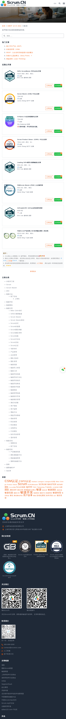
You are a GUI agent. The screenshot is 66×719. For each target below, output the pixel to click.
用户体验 (14, 406)
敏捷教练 (9, 305)
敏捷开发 (9, 302)
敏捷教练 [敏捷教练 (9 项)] (36, 493)
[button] (59, 3)
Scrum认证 (15, 345)
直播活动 (14, 443)
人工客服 (40, 263)
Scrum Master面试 (17, 320)
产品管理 (14, 352)
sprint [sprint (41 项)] (29, 487)
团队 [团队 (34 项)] (7, 489)
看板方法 (14, 412)
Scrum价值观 (15, 326)
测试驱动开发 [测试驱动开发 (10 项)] (18, 495)
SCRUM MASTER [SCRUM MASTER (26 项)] (47, 484)
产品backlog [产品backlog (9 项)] (41, 487)
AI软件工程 (10, 281)
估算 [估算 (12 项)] (61, 487)
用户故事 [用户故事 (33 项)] (28, 495)
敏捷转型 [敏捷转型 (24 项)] (57, 493)
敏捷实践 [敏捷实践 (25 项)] (9, 493)
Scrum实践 (15, 336)
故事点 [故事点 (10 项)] (33, 490)
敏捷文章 (9, 308)
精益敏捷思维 (15, 458)
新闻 (8, 464)
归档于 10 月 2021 (14, 26)
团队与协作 (15, 358)
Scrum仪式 (15, 323)
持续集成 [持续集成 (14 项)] (27, 490)
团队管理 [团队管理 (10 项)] (20, 490)
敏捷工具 (14, 371)
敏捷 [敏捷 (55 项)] (39, 489)
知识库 (8, 471)
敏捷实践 (14, 364)
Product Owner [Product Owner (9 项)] (12, 484)
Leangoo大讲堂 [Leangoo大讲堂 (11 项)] (50, 481)
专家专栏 (14, 349)
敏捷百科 (9, 449)
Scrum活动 (15, 342)
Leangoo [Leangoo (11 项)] (41, 481)
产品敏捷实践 (15, 452)
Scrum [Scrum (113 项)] (22, 484)
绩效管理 (14, 418)
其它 (8, 291)
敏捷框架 (14, 390)
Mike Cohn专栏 (16, 310)
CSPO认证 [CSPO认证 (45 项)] (25, 481)
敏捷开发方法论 (16, 377)
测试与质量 (15, 402)
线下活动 (14, 296)
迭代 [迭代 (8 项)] (55, 495)
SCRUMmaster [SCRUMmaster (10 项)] (33, 484)
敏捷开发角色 (15, 383)
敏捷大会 (9, 294)
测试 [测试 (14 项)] (11, 495)
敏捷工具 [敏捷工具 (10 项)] (17, 493)
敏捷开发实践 (15, 374)
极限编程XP (10, 467)
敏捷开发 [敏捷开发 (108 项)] (26, 492)
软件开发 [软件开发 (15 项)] (49, 495)
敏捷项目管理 (15, 399)
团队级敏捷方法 (16, 455)
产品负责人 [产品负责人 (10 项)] (49, 487)
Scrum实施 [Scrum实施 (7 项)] (12, 487)
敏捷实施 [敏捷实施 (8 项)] (59, 490)
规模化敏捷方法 (16, 461)
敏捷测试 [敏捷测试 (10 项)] (49, 493)
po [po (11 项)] (5, 484)
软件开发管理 (15, 434)
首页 (3, 26)
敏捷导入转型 (15, 368)
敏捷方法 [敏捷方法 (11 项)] (43, 493)
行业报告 (14, 431)
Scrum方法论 (15, 339)
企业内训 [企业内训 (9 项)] (56, 487)
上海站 (17, 299)
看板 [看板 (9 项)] (34, 495)
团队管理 (14, 361)
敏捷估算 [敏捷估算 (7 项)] (44, 490)
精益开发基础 (15, 415)
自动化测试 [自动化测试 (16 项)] (40, 495)
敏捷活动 (9, 441)
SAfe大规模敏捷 (16, 314)
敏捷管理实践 (15, 393)
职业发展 (14, 421)
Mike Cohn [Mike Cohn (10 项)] (59, 481)
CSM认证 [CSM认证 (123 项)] (11, 481)
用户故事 (14, 409)
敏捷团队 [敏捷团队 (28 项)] (52, 490)
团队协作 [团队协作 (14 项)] (13, 490)
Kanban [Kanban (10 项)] (34, 481)
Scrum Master (11, 288)
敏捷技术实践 (15, 387)
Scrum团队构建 (16, 329)
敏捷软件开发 (15, 396)
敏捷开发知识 (15, 380)
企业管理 (14, 355)
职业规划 (14, 425)
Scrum (8, 284)
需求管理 (14, 437)
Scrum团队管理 (16, 333)
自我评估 (14, 428)
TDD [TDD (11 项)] (34, 487)
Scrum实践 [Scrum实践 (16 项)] (20, 487)
